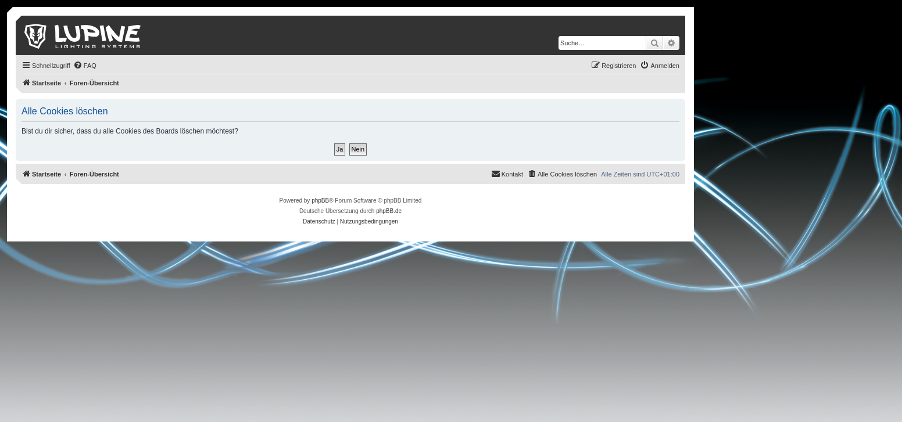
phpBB (320, 200)
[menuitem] (84, 66)
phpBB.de (389, 211)
